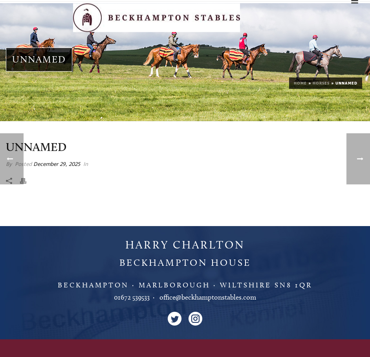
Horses (321, 83)
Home (300, 83)
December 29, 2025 (56, 164)
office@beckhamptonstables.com (207, 297)
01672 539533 (132, 297)
